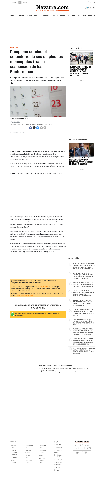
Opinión (29, 16)
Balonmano (43, 445)
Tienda (58, 470)
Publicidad (59, 447)
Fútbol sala (42, 448)
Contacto (58, 445)
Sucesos (14, 450)
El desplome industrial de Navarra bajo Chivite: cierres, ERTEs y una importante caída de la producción (80, 71)
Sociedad (14, 454)
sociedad (23, 132)
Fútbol (27, 458)
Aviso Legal (59, 460)
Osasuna (37, 16)
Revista (63, 16)
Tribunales (14, 452)
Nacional (55, 16)
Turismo (58, 467)
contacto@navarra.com (24, 295)
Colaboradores (29, 445)
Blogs (27, 448)
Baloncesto (29, 460)
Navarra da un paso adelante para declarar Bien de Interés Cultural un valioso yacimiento (83, 284)
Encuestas (28, 450)
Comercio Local (43, 286)
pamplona (16, 132)
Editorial (14, 462)
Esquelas (91, 16)
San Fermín (72, 16)
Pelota (27, 462)
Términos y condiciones (62, 366)
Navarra (12, 16)
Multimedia (82, 16)
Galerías (42, 460)
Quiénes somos (60, 442)
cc (87, 445)
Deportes (45, 16)
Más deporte (43, 450)
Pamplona (21, 16)
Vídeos (41, 462)
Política (14, 448)
